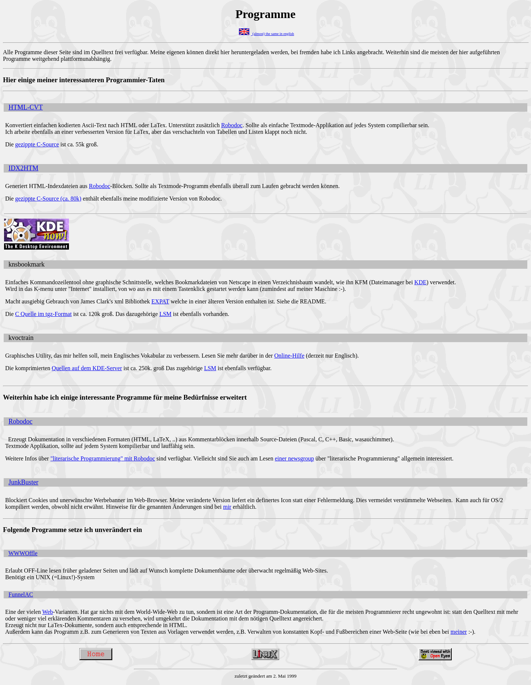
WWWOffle (23, 553)
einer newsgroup (294, 458)
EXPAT (160, 301)
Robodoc (232, 125)
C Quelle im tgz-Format (43, 314)
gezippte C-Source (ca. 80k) (48, 198)
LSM (165, 314)
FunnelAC (20, 594)
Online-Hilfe (289, 355)
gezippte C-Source (37, 144)
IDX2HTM (23, 168)
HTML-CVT (25, 107)
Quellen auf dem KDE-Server (87, 368)
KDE (420, 282)
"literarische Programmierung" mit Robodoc (103, 458)
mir (227, 507)
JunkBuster (23, 482)
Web (47, 612)
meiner (459, 632)
